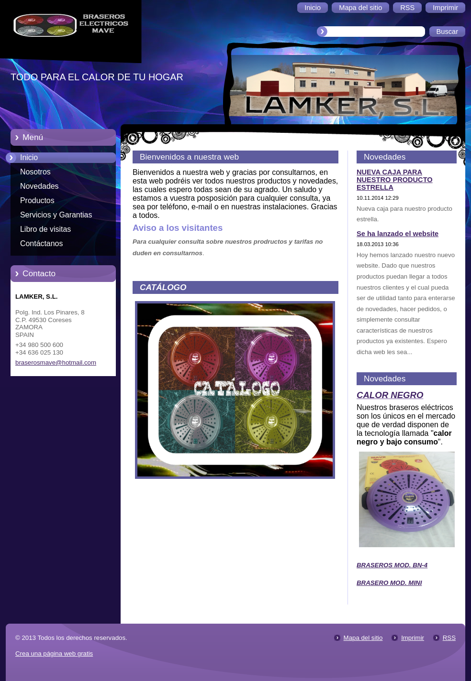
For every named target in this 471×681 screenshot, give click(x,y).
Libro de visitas (45, 229)
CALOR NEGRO (390, 395)
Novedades (39, 186)
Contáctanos (41, 243)
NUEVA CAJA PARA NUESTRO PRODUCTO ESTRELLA (395, 179)
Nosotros (35, 172)
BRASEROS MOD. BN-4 (392, 565)
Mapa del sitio (363, 637)
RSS (449, 637)
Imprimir (412, 637)
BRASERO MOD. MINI (389, 582)
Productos (37, 200)
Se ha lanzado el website (397, 234)
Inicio (29, 157)
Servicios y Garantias (56, 215)
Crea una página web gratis (54, 653)
